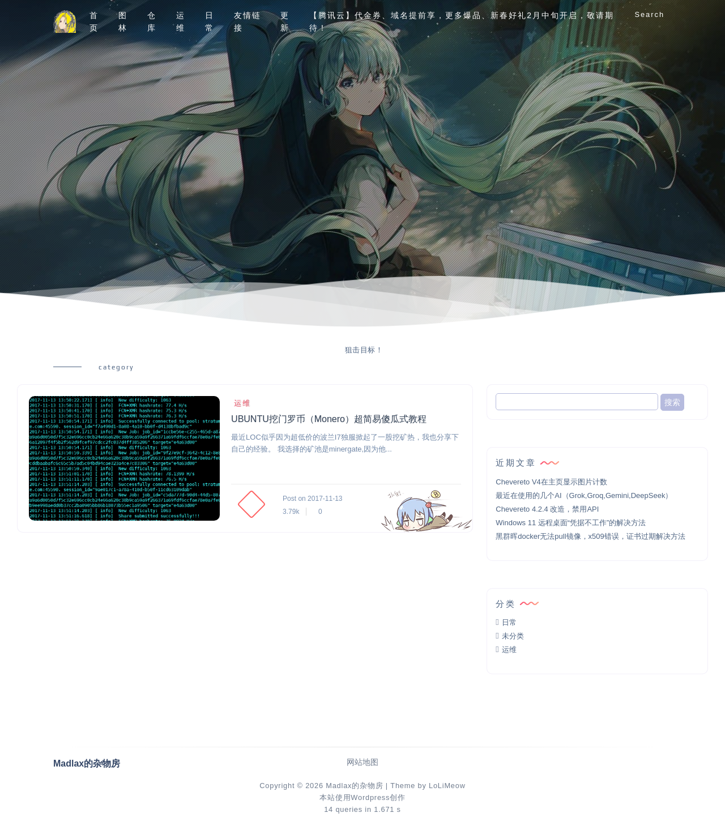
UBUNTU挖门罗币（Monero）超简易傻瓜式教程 (329, 419)
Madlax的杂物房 (354, 785)
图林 (122, 21)
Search (649, 14)
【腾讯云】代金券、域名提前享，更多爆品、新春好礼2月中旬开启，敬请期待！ (461, 21)
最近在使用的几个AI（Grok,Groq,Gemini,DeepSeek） (584, 495)
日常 (209, 21)
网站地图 (362, 762)
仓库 (151, 21)
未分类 (513, 636)
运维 (180, 21)
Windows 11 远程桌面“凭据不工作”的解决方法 (571, 522)
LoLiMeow (447, 785)
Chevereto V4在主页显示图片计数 (551, 482)
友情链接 (247, 21)
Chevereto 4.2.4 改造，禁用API (547, 509)
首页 (94, 21)
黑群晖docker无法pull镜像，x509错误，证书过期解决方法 (590, 536)
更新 (284, 21)
